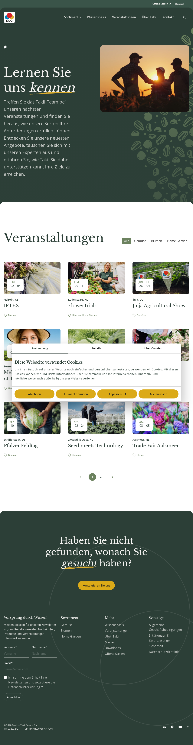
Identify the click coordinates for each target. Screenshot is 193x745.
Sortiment (72, 17)
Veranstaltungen (124, 17)
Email (7, 663)
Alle (126, 241)
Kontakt (168, 17)
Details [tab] (96, 348)
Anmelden (13, 697)
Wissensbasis (96, 17)
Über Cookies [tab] (153, 348)
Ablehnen (34, 394)
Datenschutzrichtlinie (164, 652)
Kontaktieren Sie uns (96, 585)
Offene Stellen (115, 654)
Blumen (156, 241)
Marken (110, 642)
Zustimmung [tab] (40, 348)
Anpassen (117, 394)
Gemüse (140, 241)
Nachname (39, 647)
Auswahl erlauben (76, 394)
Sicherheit (156, 646)
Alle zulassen (158, 394)
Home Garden (177, 241)
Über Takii (149, 17)
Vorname (9, 647)
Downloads (113, 648)
